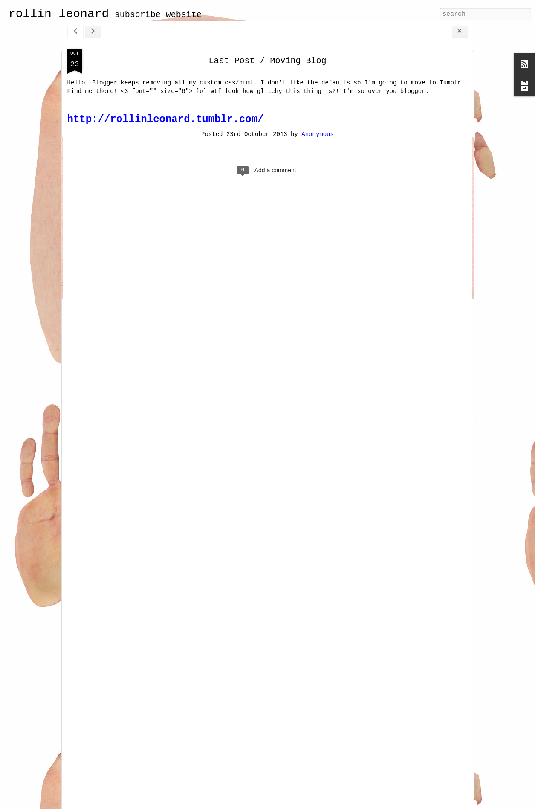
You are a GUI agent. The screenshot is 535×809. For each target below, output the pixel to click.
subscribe (138, 15)
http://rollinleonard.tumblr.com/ (165, 119)
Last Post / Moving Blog (267, 61)
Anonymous (317, 134)
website (184, 15)
